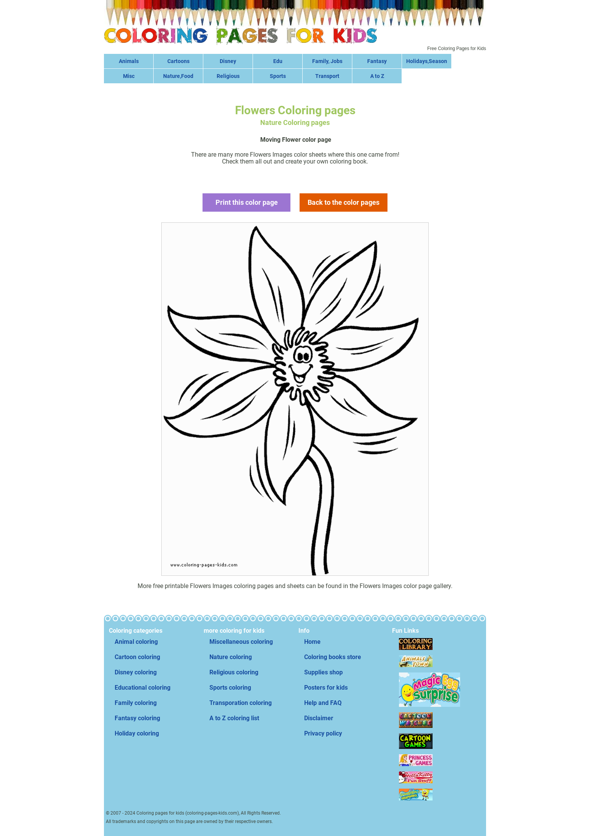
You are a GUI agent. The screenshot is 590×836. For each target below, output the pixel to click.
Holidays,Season (426, 61)
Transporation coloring (240, 702)
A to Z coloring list (234, 718)
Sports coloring (230, 687)
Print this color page (247, 202)
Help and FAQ (323, 702)
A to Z (377, 76)
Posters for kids (326, 687)
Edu (277, 61)
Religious (228, 76)
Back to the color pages (343, 202)
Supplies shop (323, 672)
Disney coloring (136, 672)
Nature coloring (230, 657)
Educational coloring (142, 687)
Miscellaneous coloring (241, 641)
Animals (129, 61)
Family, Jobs (327, 61)
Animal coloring (136, 641)
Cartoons (178, 61)
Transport (327, 76)
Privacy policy (323, 733)
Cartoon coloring (137, 657)
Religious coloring (233, 672)
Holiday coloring (137, 733)
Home (312, 641)
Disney (228, 61)
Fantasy (377, 61)
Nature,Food (178, 76)
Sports (278, 76)
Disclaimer (318, 718)
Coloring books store (332, 657)
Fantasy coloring (137, 718)
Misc (129, 76)
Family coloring (136, 702)
